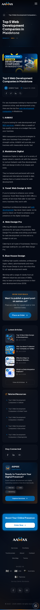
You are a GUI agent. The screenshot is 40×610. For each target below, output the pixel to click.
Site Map (15, 560)
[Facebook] (13, 590)
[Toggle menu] (36, 3)
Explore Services (20, 498)
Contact (32, 555)
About (22, 555)
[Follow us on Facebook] (7, 455)
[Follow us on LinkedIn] (13, 455)
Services (14, 549)
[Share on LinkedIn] (16, 94)
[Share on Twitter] (11, 94)
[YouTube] (26, 590)
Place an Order (20, 316)
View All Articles (20, 382)
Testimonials (10, 555)
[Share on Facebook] (6, 94)
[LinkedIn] (20, 590)
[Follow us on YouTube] (19, 455)
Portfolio (25, 549)
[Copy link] (20, 94)
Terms (25, 560)
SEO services (8, 126)
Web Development (13, 57)
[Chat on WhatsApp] (35, 605)
